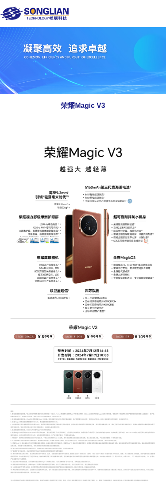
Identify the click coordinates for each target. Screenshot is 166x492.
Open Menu (156, 13)
